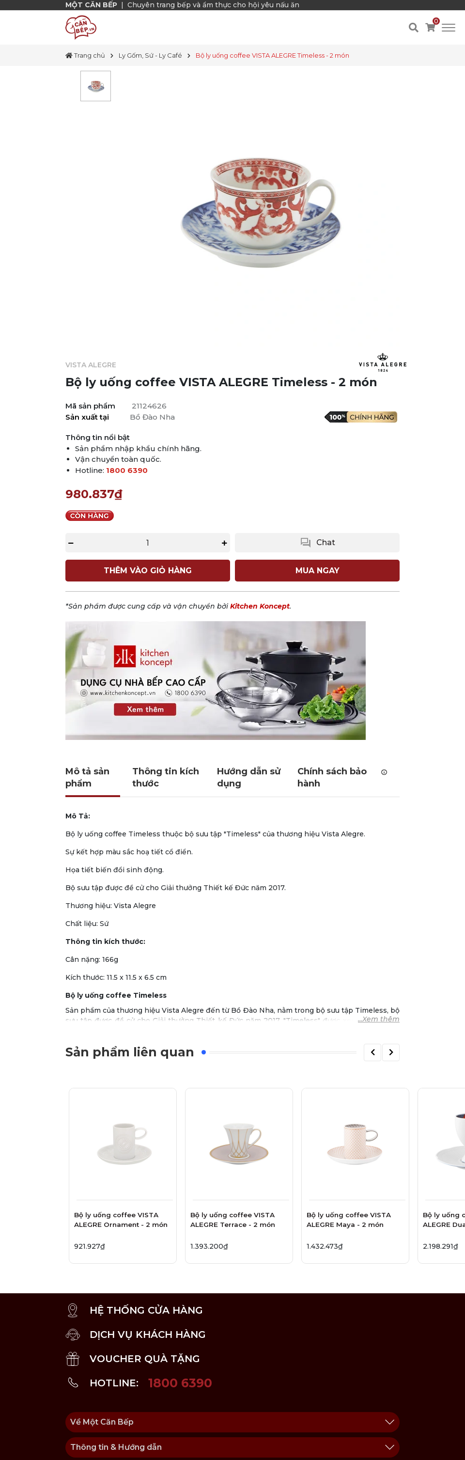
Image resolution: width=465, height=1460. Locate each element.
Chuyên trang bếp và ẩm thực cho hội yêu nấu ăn (213, 4)
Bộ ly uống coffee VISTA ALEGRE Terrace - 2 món (232, 1219)
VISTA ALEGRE (90, 365)
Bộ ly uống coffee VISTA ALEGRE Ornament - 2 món (121, 1219)
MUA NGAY (317, 570)
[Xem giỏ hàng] (430, 27)
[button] (372, 1052)
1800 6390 (127, 470)
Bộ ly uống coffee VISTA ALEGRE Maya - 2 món (349, 1219)
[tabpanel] (95, 86)
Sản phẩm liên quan (129, 1052)
